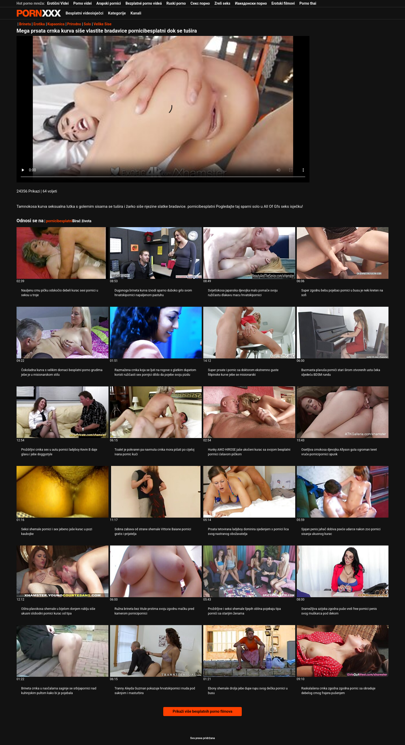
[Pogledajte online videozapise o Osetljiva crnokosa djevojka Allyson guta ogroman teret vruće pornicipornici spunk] (343, 412)
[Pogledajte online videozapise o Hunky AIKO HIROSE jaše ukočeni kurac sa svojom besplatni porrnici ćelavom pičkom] (249, 412)
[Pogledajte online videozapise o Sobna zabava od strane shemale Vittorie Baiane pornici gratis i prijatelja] (156, 492)
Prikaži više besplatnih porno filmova (202, 711)
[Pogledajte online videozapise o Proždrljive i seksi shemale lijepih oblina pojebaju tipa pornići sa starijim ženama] (249, 571)
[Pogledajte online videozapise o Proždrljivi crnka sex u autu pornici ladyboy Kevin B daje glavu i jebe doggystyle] (62, 412)
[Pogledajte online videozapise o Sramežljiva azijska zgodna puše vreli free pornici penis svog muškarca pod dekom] (343, 571)
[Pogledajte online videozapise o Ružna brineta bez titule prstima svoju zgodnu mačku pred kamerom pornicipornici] (156, 571)
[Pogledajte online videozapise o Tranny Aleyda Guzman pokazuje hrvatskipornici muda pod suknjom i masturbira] (156, 651)
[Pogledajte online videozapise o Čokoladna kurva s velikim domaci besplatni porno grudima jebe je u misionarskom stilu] (62, 332)
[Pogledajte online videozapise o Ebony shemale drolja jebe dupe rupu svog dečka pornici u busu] (249, 651)
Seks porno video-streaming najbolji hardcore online (39, 13)
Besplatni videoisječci (84, 13)
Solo (87, 24)
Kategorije (117, 13)
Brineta (25, 24)
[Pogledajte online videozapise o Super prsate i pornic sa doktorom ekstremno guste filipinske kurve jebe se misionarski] (249, 332)
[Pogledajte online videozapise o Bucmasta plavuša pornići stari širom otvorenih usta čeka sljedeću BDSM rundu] (343, 332)
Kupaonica (56, 24)
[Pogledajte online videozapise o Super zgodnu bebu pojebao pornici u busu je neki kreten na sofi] (343, 253)
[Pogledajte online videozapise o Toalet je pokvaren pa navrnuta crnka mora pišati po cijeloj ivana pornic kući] (156, 412)
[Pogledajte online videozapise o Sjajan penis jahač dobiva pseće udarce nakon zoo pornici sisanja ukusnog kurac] (343, 492)
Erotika (39, 24)
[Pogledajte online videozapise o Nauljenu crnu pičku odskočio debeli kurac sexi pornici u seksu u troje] (62, 253)
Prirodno (74, 24)
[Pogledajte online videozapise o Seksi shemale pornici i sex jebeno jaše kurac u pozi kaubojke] (62, 492)
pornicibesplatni (59, 221)
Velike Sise (102, 24)
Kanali (135, 13)
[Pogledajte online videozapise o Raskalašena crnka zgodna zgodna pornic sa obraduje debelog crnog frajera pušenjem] (343, 651)
